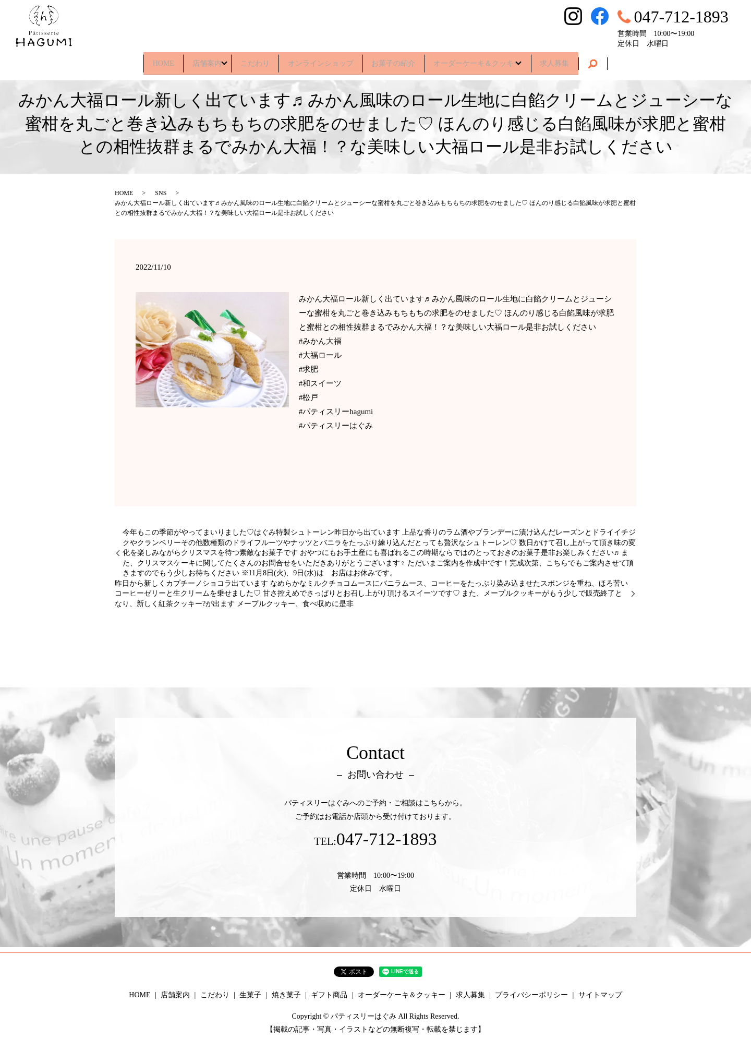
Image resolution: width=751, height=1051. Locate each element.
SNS (160, 193)
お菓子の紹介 (400, 60)
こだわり (248, 60)
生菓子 (250, 995)
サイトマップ (600, 995)
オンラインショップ (321, 60)
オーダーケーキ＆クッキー (491, 60)
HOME (141, 60)
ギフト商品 (329, 995)
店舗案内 (192, 60)
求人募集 (576, 60)
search (617, 60)
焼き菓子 (286, 995)
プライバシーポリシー (531, 995)
